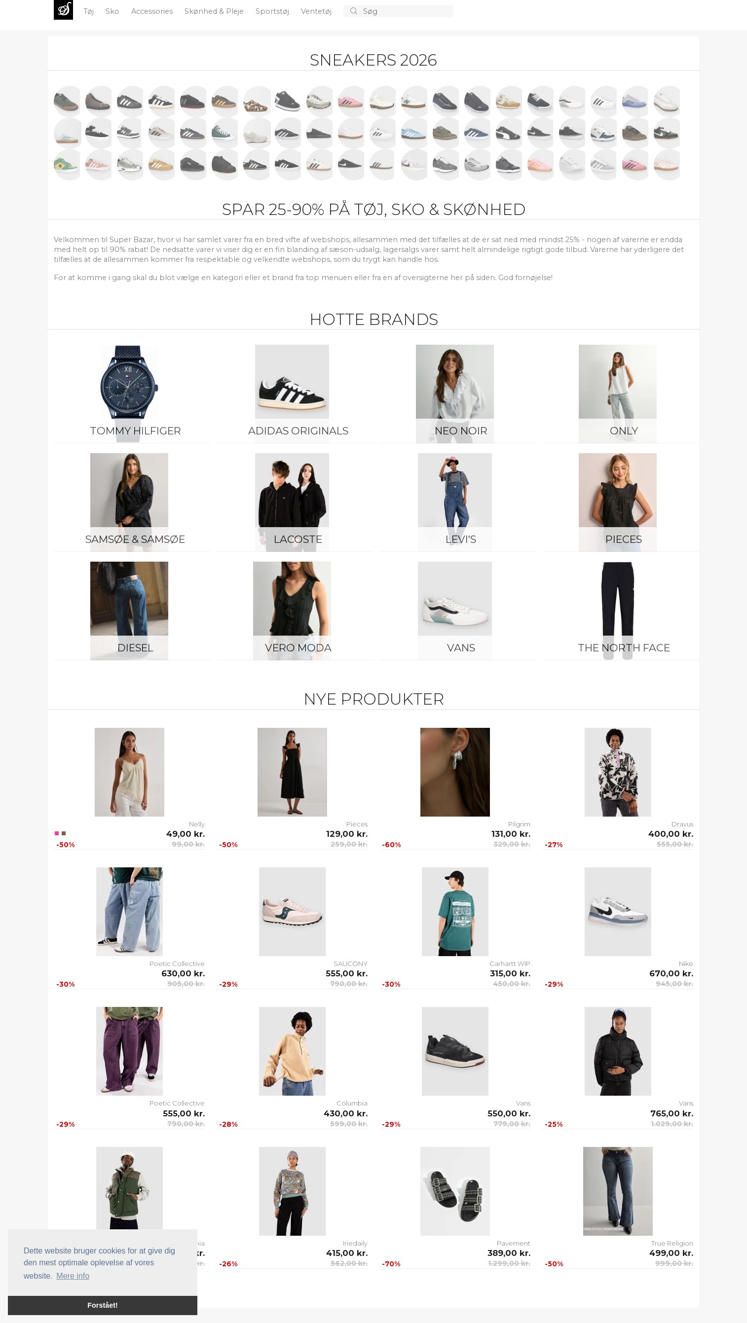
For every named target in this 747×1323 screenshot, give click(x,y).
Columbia (352, 1103)
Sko (113, 11)
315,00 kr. (510, 973)
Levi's (461, 539)
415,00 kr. (347, 1253)
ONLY (624, 431)
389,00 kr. (508, 1253)
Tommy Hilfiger (135, 431)
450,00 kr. (511, 984)
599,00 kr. (349, 1124)
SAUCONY (351, 963)
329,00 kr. (511, 844)
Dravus (682, 824)
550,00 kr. (508, 1113)
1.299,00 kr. (509, 1263)
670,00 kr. (671, 973)
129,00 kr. (347, 834)
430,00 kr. (346, 1113)
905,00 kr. (186, 984)
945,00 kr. (674, 984)
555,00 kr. (675, 844)
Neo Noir (461, 431)
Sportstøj (273, 11)
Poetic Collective (177, 963)
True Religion (672, 1243)
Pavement (513, 1243)
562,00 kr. (349, 1263)
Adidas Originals (298, 431)
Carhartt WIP (509, 963)
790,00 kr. (349, 984)
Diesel (135, 648)
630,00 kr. (183, 973)
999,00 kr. (674, 1263)
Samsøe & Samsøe (135, 539)
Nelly (197, 824)
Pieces (623, 539)
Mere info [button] (72, 1276)
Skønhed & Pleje (215, 11)
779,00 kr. (511, 1124)
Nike (686, 963)
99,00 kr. (188, 844)
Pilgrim (519, 824)
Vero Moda (298, 648)
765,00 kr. (671, 1113)
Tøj (89, 11)
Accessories (153, 11)
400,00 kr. (670, 834)
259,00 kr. (349, 844)
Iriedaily (355, 1243)
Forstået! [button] (102, 1305)
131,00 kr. (510, 834)
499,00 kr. (671, 1253)
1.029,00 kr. (672, 1124)
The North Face (624, 648)
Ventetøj (317, 11)
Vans (461, 648)
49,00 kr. (185, 834)
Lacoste (298, 539)
